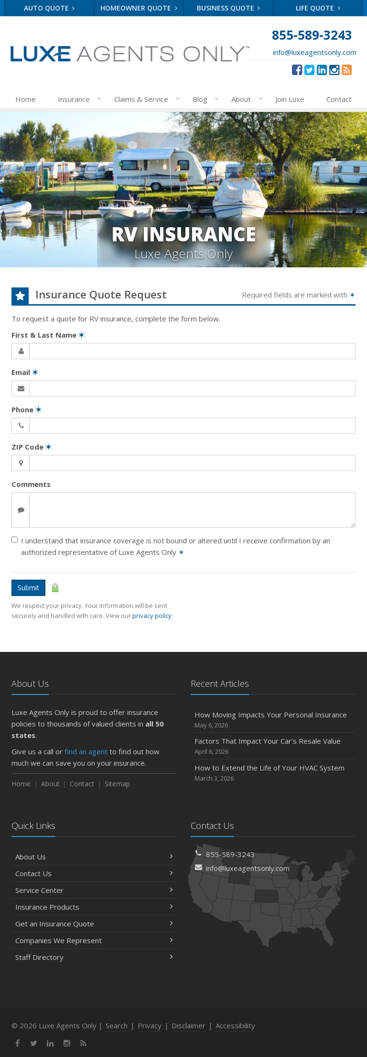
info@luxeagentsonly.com (314, 52)
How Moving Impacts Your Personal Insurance (273, 720)
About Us (94, 856)
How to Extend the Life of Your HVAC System (273, 773)
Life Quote (318, 7)
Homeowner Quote (138, 7)
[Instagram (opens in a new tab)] (334, 69)
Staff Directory (94, 957)
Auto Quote (49, 7)
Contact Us (94, 873)
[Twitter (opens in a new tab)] (309, 69)
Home (25, 99)
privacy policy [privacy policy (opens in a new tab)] (152, 615)
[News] (347, 69)
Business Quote (228, 7)
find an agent (86, 751)
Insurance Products (94, 907)
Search (117, 1025)
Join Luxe (289, 99)
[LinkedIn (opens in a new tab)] (322, 69)
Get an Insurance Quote (94, 923)
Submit (28, 587)
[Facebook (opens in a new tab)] (297, 69)
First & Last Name (48, 335)
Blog (204, 99)
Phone (26, 409)
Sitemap (117, 783)
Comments (31, 484)
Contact (339, 99)
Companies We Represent (94, 940)
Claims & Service (145, 99)
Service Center (94, 890)
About (245, 99)
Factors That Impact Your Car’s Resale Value (273, 746)
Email (24, 372)
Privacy (150, 1025)
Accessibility (235, 1025)
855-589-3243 (230, 854)
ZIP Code (31, 446)
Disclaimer (188, 1025)
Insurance (77, 99)
